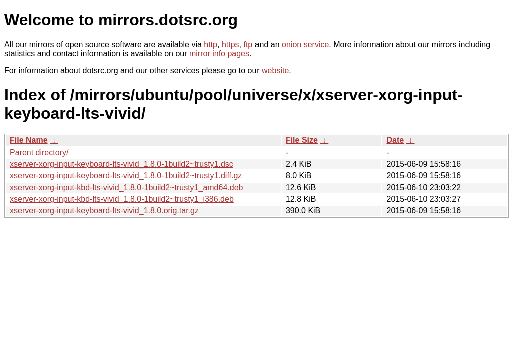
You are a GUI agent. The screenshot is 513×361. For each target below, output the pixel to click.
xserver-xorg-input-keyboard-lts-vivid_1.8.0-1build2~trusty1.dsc (121, 164)
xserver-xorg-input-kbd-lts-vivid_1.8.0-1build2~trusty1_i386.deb (122, 199)
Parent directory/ (39, 152)
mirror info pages (219, 53)
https (230, 44)
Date (395, 140)
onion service (305, 44)
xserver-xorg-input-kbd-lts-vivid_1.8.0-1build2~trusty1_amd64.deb (126, 187)
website (275, 70)
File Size (302, 140)
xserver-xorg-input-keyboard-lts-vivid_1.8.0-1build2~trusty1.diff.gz (126, 175)
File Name (29, 140)
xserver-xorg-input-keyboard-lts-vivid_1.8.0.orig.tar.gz (104, 210)
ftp (247, 44)
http (210, 44)
